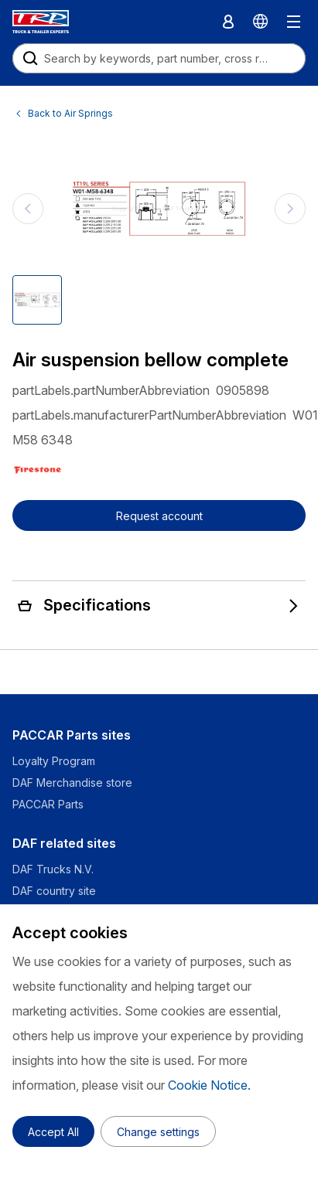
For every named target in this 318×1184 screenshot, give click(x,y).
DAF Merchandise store (72, 782)
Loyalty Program (53, 760)
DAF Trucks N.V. (53, 869)
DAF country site (54, 890)
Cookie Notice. (209, 1085)
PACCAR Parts (48, 804)
